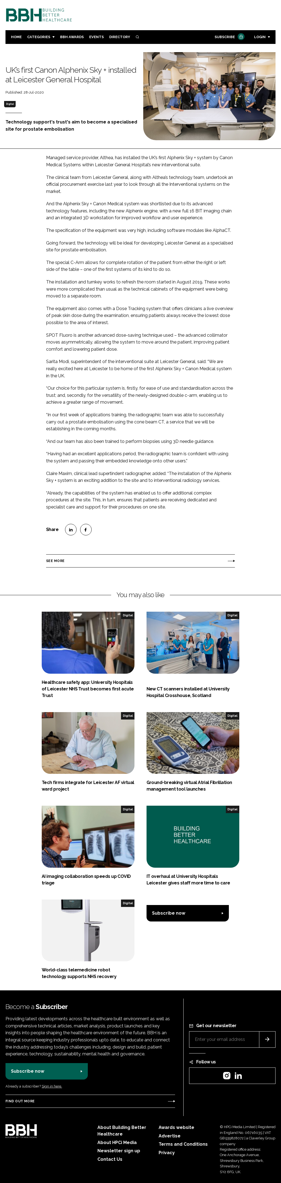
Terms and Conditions (183, 1144)
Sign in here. (52, 1086)
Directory (119, 37)
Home (16, 37)
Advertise (170, 1136)
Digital (10, 104)
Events (96, 37)
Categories (38, 37)
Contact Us (109, 1159)
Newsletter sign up (118, 1150)
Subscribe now (168, 913)
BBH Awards (72, 37)
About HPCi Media (117, 1142)
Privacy (167, 1152)
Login (260, 37)
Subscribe (229, 37)
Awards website (176, 1127)
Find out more (20, 1101)
